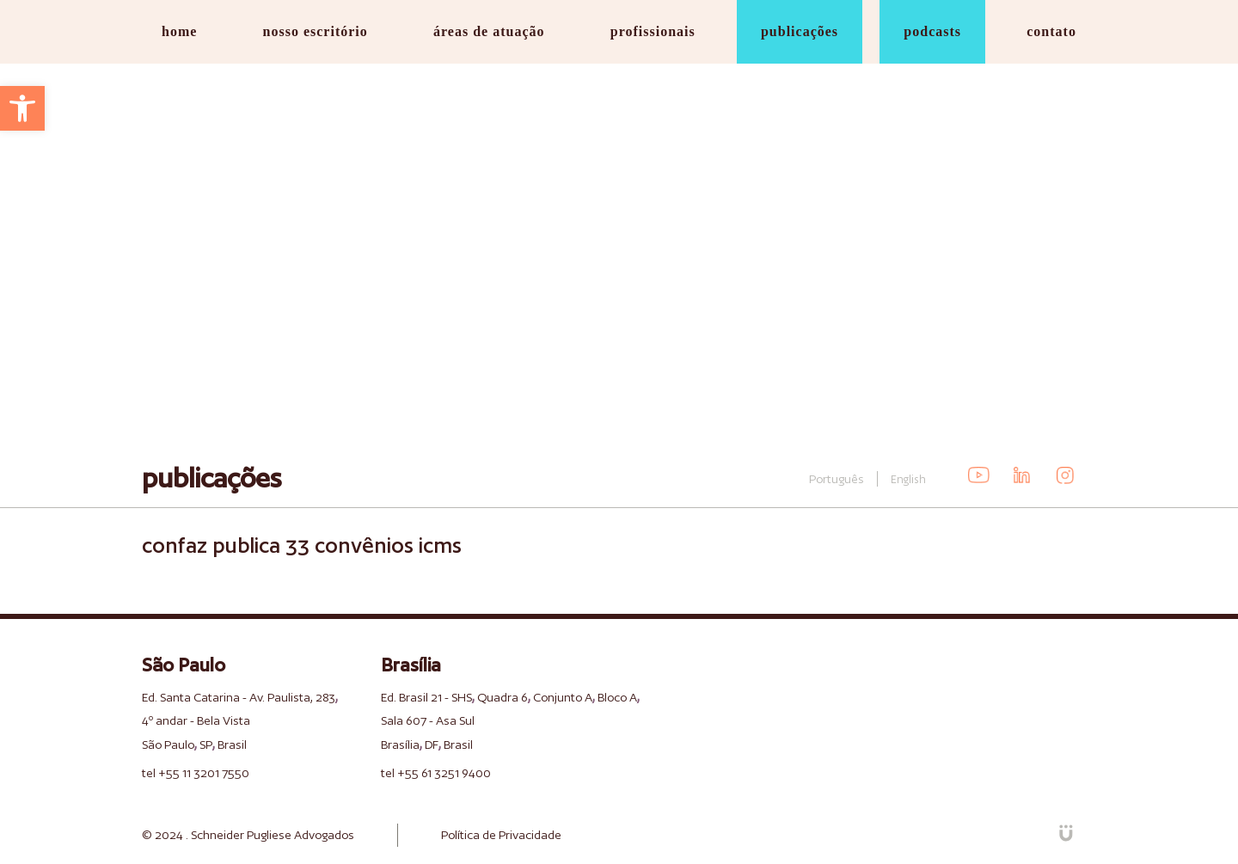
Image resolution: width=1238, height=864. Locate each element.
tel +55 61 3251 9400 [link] (436, 773)
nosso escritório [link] (315, 31)
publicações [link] (799, 31)
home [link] (179, 31)
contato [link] (1051, 31)
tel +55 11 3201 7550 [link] (195, 773)
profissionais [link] (653, 31)
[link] (22, 108)
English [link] (908, 479)
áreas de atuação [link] (488, 31)
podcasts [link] (932, 31)
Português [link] (836, 479)
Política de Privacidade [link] (501, 835)
